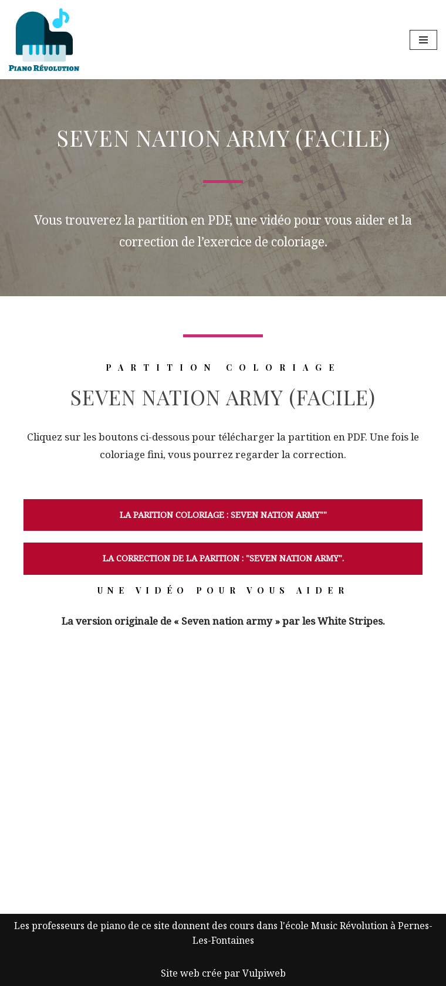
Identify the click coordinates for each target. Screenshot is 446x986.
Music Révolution (349, 925)
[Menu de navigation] (423, 40)
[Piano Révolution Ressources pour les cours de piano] (44, 39)
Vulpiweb (264, 973)
